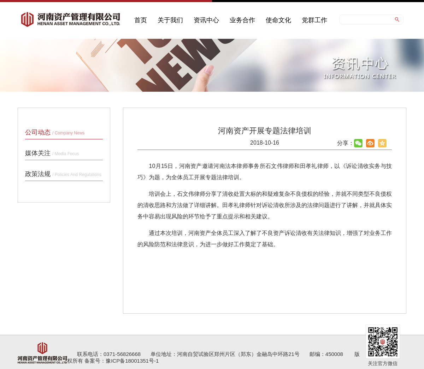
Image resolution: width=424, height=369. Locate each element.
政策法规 (63, 173)
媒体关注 (52, 153)
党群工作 (314, 20)
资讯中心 (206, 20)
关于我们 (170, 20)
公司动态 (54, 132)
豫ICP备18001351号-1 (132, 361)
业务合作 (242, 20)
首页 (140, 20)
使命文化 (278, 20)
